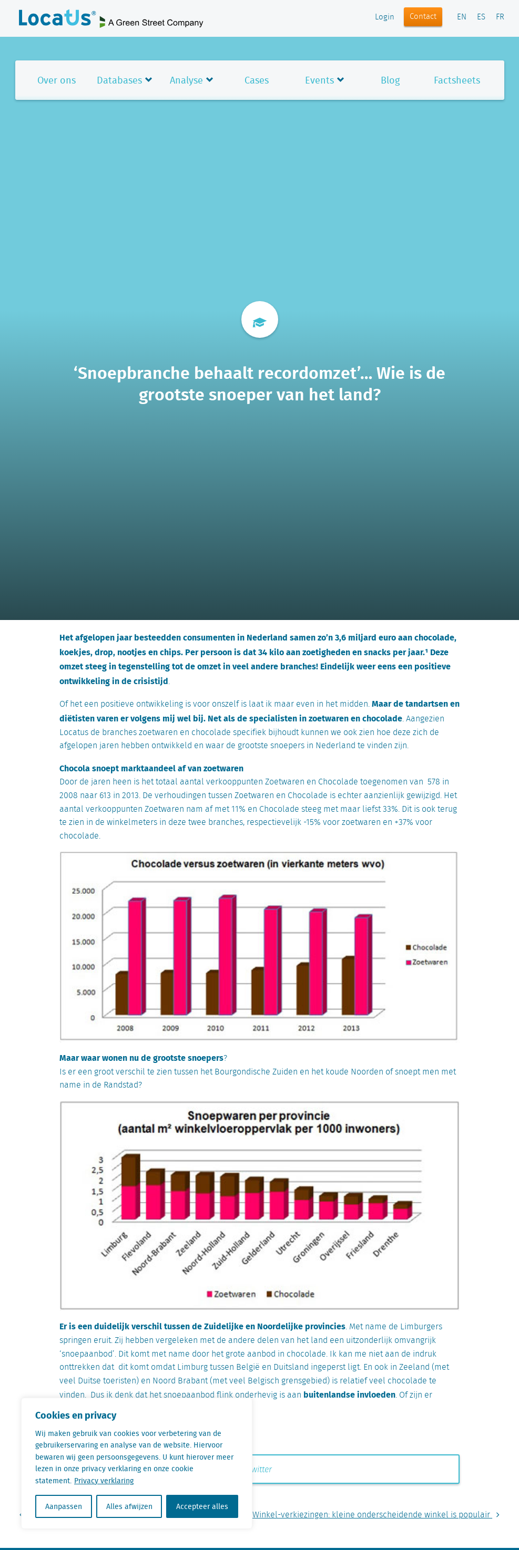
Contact (423, 17)
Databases (119, 80)
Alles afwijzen (129, 1506)
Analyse (186, 80)
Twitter (254, 1470)
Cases (257, 80)
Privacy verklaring (104, 1480)
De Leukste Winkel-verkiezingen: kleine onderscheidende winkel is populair (356, 1515)
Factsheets (457, 80)
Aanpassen (63, 1506)
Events (319, 80)
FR (500, 17)
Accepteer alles (202, 1506)
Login (384, 17)
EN (461, 17)
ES (481, 17)
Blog (390, 80)
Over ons (56, 80)
